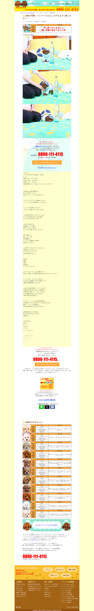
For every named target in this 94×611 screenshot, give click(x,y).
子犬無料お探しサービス (34, 590)
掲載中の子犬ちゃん (41, 146)
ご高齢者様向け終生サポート (35, 588)
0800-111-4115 (50, 154)
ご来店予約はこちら (21, 596)
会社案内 (46, 588)
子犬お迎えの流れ (20, 584)
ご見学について (20, 586)
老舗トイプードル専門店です (51, 584)
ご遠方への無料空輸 (21, 594)
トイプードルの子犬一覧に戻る (47, 399)
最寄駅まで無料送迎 (21, 592)
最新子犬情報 (72, 569)
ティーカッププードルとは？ (68, 586)
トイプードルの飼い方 (66, 600)
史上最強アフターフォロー (34, 586)
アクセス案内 (19, 590)
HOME (19, 607)
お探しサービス (60, 569)
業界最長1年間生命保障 (34, 584)
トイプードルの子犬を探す (51, 586)
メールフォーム (34, 539)
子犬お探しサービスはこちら (47, 167)
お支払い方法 (19, 588)
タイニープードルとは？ (67, 588)
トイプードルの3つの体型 (67, 596)
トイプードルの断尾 (66, 602)
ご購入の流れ (66, 575)
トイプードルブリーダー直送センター (27, 568)
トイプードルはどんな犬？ (67, 584)
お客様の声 (47, 594)
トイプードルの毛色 (66, 590)
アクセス (46, 590)
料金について (54, 575)
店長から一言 (47, 592)
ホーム (48, 569)
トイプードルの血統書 (66, 594)
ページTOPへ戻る (73, 607)
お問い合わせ (47, 596)
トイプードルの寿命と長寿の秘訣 (69, 598)
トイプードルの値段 (66, 592)
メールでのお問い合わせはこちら (48, 162)
